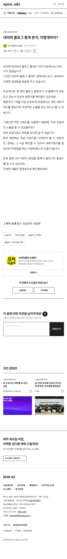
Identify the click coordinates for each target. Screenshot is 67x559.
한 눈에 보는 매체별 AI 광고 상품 (15, 384)
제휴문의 (33, 485)
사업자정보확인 (34, 500)
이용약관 (6, 525)
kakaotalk (27, 530)
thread (18, 530)
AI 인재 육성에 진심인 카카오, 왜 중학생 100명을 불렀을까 (48, 384)
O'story (22, 13)
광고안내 (19, 489)
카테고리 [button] (9, 13)
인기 (37, 13)
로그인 (61, 4)
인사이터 (45, 13)
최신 (30, 13)
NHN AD (9, 477)
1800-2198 (22, 512)
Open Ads (11, 4)
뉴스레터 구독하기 (14, 458)
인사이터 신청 (48, 485)
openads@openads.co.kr (20, 515)
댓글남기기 (56, 329)
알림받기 (33, 272)
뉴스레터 (7, 489)
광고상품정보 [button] (57, 13)
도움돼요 (22, 290)
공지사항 (21, 485)
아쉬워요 (44, 290)
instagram (8, 530)
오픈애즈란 (8, 485)
